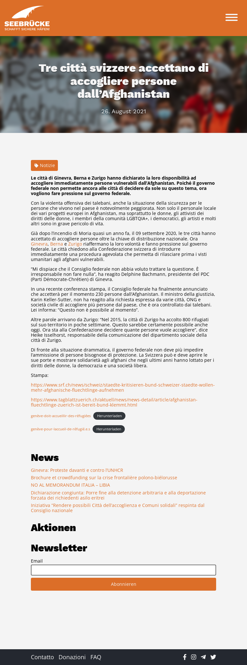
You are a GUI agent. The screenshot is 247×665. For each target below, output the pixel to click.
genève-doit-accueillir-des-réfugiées (61, 415)
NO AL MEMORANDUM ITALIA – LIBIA (70, 485)
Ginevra (39, 244)
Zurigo (75, 244)
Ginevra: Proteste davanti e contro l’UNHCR (77, 470)
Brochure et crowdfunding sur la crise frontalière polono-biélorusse (104, 477)
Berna (56, 244)
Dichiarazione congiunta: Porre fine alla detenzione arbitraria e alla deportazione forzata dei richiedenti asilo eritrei (118, 495)
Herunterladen (109, 415)
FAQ (95, 657)
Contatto (42, 657)
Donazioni (72, 657)
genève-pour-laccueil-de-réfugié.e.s (60, 428)
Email (37, 561)
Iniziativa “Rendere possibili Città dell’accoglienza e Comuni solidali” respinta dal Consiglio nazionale (118, 507)
